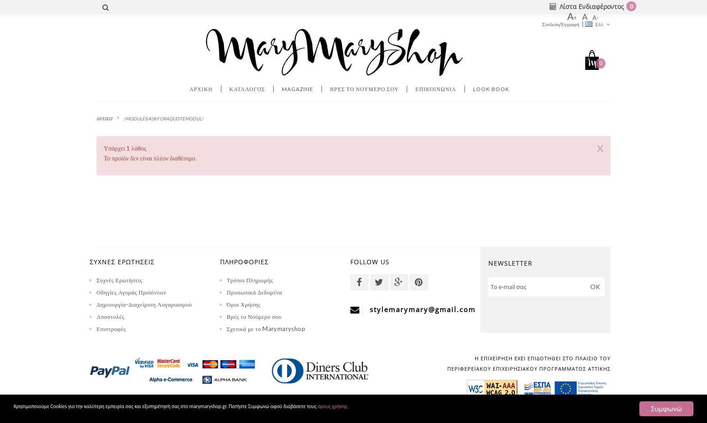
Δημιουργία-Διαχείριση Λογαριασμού (144, 304)
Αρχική (200, 89)
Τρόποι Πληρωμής (250, 280)
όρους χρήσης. (484, 409)
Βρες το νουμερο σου (364, 89)
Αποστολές (110, 316)
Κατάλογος (248, 89)
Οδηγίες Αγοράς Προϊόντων (131, 292)
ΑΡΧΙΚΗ (104, 118)
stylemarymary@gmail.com (423, 309)
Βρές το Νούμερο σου (254, 316)
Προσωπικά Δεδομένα (254, 292)
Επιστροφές (111, 328)
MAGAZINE (297, 89)
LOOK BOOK (491, 89)
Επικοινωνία (435, 89)
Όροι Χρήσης (244, 304)
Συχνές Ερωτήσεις (119, 280)
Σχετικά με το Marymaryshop (266, 328)
